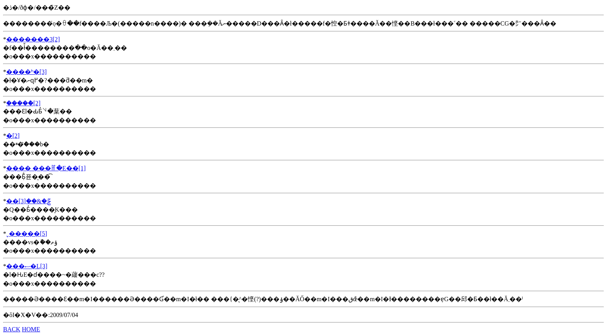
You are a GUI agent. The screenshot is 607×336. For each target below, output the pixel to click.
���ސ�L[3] (26, 266)
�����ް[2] (23, 103)
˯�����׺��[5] (26, 233)
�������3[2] (33, 39)
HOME (31, 329)
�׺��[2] (13, 135)
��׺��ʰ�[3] (26, 72)
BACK (11, 329)
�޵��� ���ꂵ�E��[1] (46, 168)
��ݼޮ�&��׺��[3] (28, 201)
